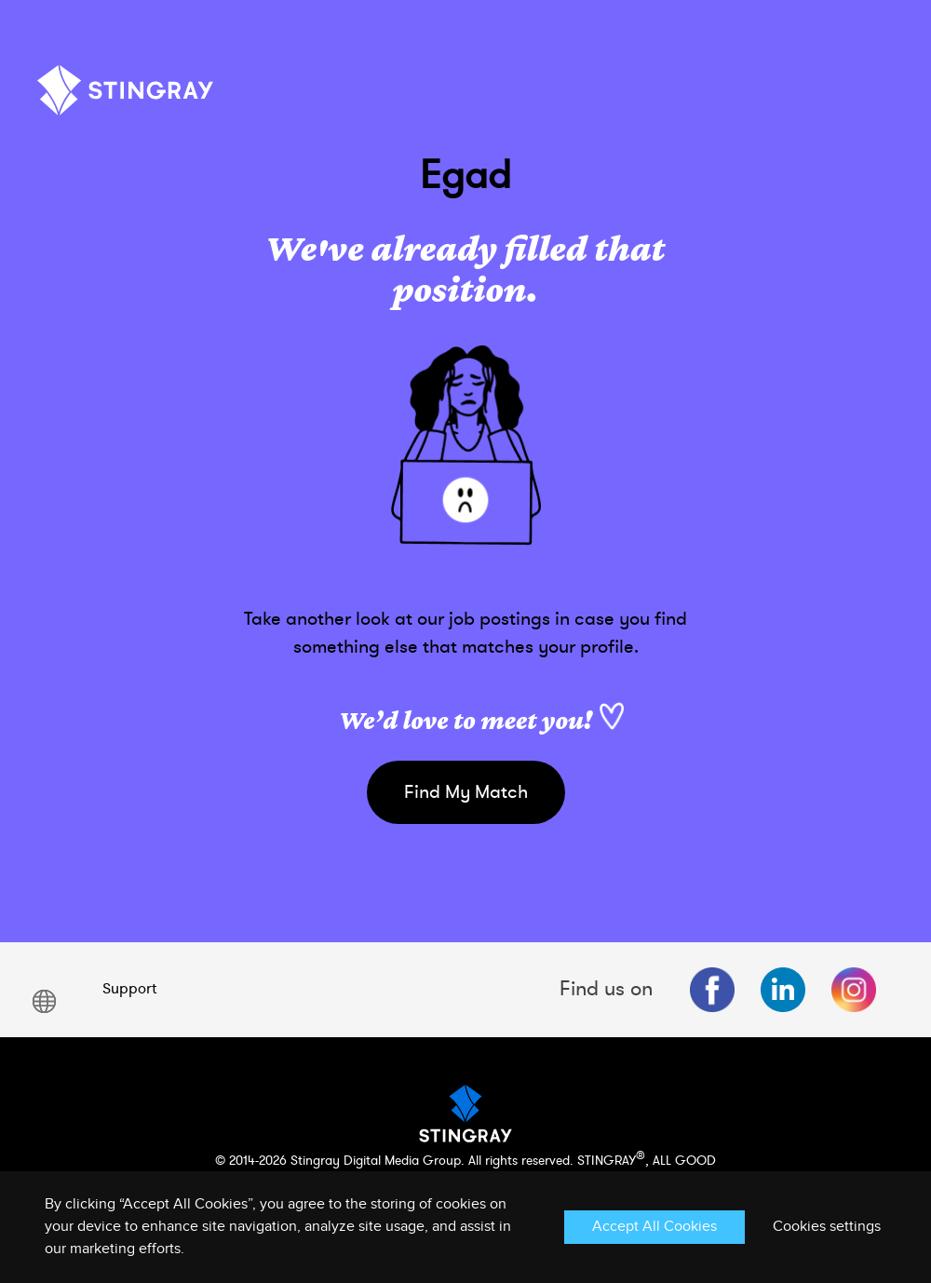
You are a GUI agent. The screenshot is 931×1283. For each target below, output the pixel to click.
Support (129, 989)
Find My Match (466, 791)
